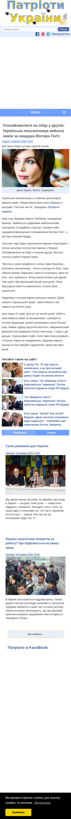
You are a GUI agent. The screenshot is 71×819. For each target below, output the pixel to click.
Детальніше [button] (42, 802)
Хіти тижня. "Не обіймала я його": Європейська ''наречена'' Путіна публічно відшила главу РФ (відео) (46, 384)
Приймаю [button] (18, 812)
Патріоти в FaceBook (28, 647)
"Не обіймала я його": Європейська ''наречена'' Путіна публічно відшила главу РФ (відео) (46, 401)
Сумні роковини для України (27, 446)
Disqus (51, 432)
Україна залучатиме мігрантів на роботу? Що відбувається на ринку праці (32, 543)
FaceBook (19, 432)
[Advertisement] (35, 73)
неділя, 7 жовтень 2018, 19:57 (17, 141)
